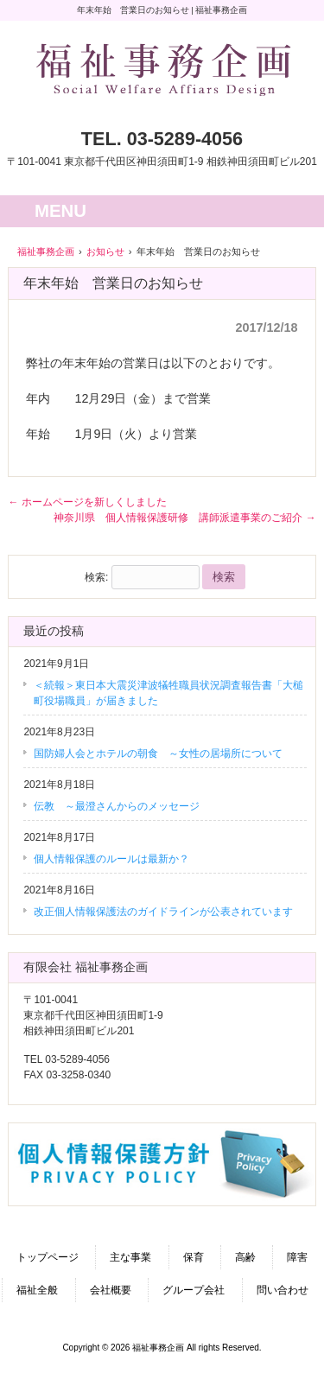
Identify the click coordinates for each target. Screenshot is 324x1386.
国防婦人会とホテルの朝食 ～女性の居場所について (158, 753)
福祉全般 (37, 1290)
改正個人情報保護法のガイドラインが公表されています (163, 912)
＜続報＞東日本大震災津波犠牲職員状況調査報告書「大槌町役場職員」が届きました (168, 693)
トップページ (47, 1257)
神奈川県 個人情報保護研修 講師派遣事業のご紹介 (184, 518)
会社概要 (110, 1290)
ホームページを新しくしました (87, 502)
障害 (297, 1257)
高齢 (245, 1257)
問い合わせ (282, 1290)
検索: (96, 577)
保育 (193, 1257)
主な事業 (130, 1257)
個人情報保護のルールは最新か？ (111, 859)
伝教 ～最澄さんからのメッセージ (117, 806)
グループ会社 (193, 1290)
